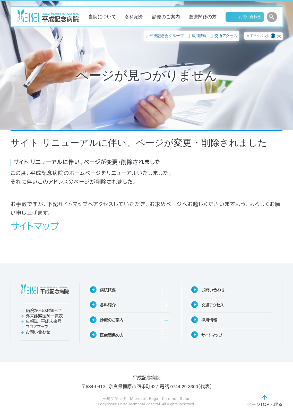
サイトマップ (35, 226)
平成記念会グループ (164, 36)
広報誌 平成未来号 (44, 321)
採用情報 (197, 36)
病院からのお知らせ (44, 310)
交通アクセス (224, 36)
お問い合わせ (38, 332)
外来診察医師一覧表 (44, 316)
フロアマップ (37, 327)
